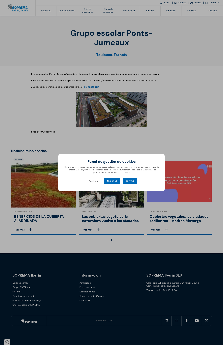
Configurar (93, 181)
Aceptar (130, 181)
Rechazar (112, 181)
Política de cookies (121, 172)
